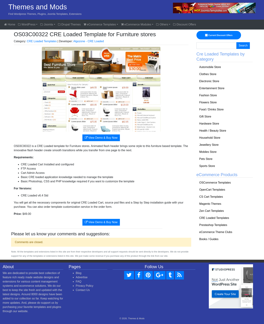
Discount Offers (184, 24)
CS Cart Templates (211, 196)
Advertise (82, 277)
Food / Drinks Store (211, 109)
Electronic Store (209, 81)
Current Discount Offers (219, 35)
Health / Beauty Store (212, 130)
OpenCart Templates (212, 189)
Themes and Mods (37, 7)
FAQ (78, 281)
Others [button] (162, 24)
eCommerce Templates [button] (99, 24)
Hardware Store (209, 123)
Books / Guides (209, 239)
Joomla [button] (46, 24)
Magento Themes (210, 203)
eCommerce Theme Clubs (215, 232)
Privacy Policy (84, 285)
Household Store (209, 137)
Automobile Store (210, 67)
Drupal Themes (69, 24)
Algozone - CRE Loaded (88, 41)
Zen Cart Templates (211, 210)
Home (9, 24)
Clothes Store (207, 74)
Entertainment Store (211, 88)
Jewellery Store (209, 144)
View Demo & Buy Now (101, 137)
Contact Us (83, 289)
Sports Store (207, 165)
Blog (78, 273)
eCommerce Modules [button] (136, 24)
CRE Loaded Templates (42, 41)
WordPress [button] (26, 24)
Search (243, 45)
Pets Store (206, 158)
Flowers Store (208, 102)
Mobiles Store (208, 151)
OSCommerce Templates (215, 182)
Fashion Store (208, 95)
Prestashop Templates (213, 224)
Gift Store (205, 116)
